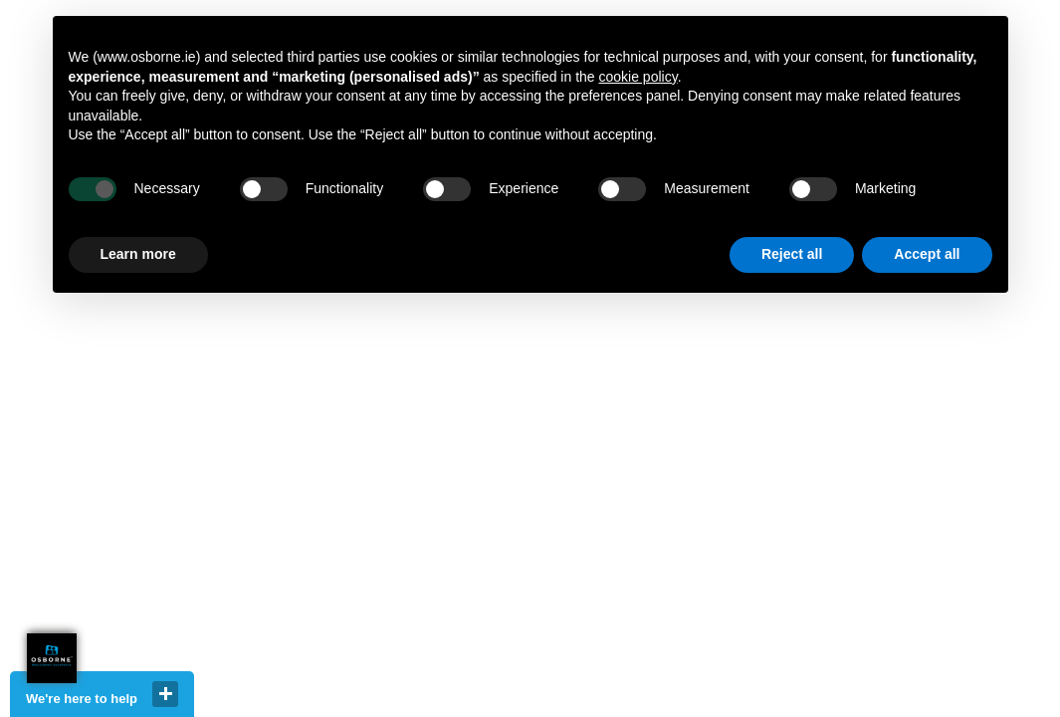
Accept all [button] (926, 254)
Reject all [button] (791, 254)
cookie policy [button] (638, 77)
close (165, 694)
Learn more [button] (138, 254)
